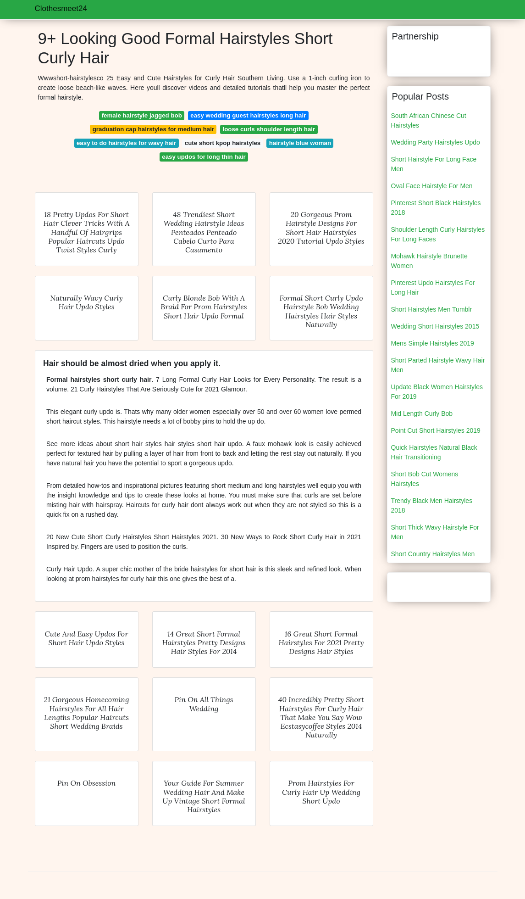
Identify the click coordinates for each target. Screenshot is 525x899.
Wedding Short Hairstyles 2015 (435, 326)
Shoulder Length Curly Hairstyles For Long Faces (438, 234)
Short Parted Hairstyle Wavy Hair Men (438, 365)
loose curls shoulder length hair (269, 129)
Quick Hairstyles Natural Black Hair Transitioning (434, 452)
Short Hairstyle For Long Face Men (434, 164)
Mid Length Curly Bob (422, 413)
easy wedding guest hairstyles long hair (248, 115)
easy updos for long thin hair (203, 156)
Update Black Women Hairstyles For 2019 (437, 391)
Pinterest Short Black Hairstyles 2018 (436, 207)
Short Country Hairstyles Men (433, 554)
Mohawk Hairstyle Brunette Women (429, 260)
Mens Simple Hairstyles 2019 (432, 343)
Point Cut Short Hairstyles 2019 (436, 430)
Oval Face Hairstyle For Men (432, 186)
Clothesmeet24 (61, 8)
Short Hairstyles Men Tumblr (431, 309)
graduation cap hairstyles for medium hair (153, 129)
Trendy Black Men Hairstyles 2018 (432, 505)
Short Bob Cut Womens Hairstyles (425, 478)
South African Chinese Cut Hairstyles (428, 120)
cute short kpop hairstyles (223, 143)
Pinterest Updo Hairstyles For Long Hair (433, 287)
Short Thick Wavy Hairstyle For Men (435, 532)
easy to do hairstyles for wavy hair (126, 143)
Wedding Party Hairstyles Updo (435, 142)
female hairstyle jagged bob (142, 115)
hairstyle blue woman (300, 143)
